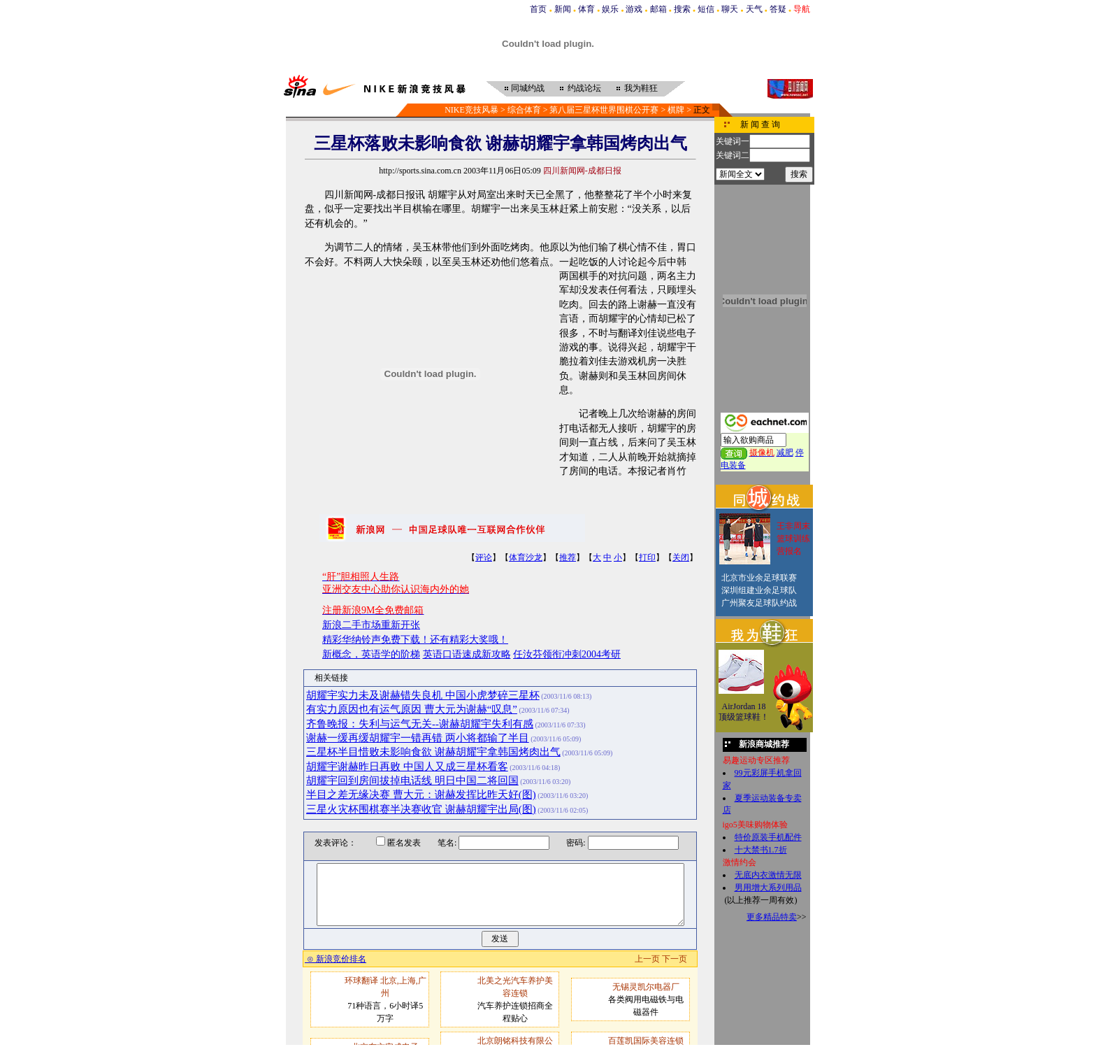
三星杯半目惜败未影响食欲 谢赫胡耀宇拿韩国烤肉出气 (433, 751)
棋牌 (676, 110)
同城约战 (528, 88)
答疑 (778, 9)
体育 (586, 9)
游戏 (634, 9)
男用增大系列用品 (768, 887)
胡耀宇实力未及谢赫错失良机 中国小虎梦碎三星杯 (423, 695)
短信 (706, 9)
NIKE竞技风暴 (471, 110)
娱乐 (610, 9)
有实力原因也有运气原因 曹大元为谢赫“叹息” (411, 709)
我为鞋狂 (641, 88)
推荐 (567, 557)
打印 (647, 557)
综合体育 (524, 110)
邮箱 (658, 9)
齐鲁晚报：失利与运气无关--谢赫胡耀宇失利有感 (419, 723)
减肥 (785, 452)
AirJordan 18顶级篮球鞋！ (744, 712)
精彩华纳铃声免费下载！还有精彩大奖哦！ (415, 639)
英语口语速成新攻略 (467, 654)
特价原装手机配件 (768, 837)
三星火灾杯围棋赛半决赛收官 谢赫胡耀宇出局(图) (421, 809)
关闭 (680, 557)
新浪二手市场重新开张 (371, 625)
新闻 (562, 9)
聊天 (729, 9)
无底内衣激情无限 (768, 875)
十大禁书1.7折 (761, 850)
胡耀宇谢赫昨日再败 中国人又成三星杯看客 (407, 766)
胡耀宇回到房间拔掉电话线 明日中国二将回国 (412, 780)
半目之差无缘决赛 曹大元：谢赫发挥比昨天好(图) (421, 794)
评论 (483, 557)
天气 (754, 9)
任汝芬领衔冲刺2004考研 (567, 654)
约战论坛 (584, 88)
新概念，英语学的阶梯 (371, 654)
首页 (538, 9)
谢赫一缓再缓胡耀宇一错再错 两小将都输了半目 (417, 737)
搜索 (682, 9)
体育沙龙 (525, 557)
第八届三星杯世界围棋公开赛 (603, 110)
